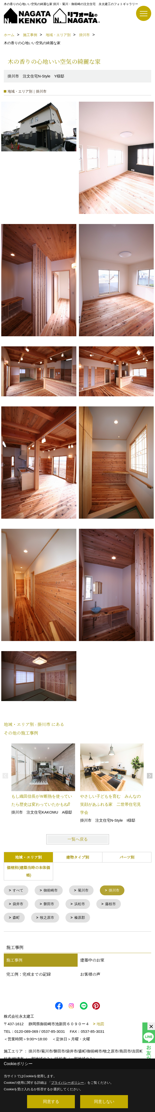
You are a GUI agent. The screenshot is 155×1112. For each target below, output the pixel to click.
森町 (17, 919)
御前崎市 (52, 890)
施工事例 (14, 961)
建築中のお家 (92, 961)
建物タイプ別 (77, 857)
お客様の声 (90, 976)
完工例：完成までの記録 (28, 976)
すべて (19, 890)
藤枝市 (114, 905)
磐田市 (50, 905)
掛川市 (118, 890)
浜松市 (82, 905)
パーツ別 (126, 857)
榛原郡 (82, 919)
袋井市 (19, 905)
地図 (100, 1025)
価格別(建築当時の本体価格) (28, 871)
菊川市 (86, 890)
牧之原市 (48, 919)
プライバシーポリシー (67, 1083)
